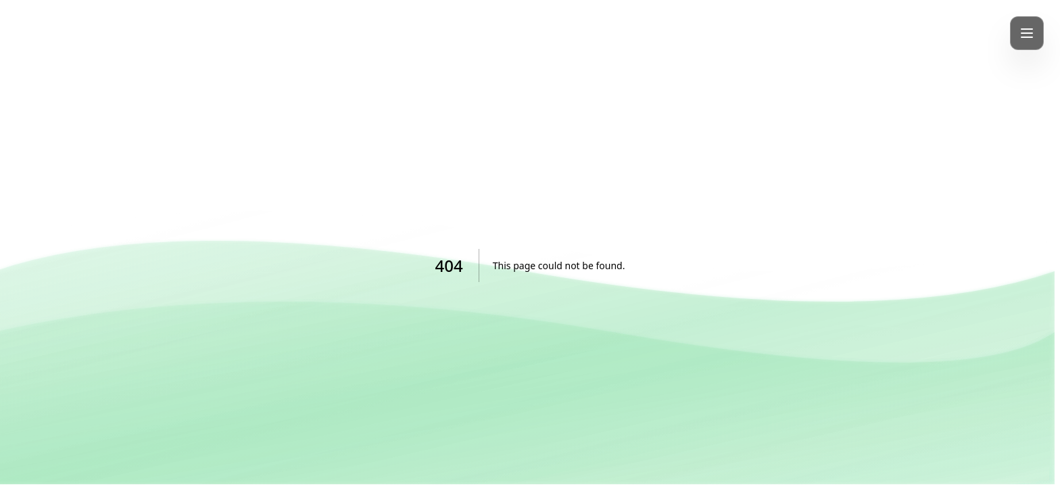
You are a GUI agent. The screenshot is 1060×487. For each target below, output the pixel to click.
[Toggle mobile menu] (1027, 33)
